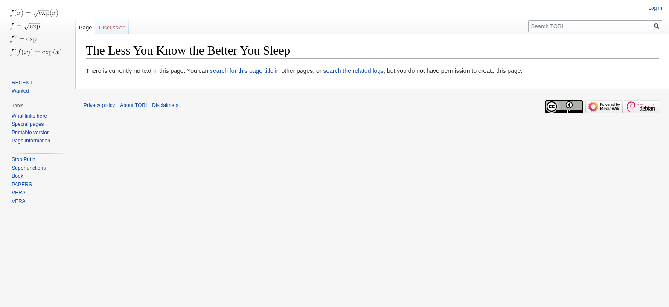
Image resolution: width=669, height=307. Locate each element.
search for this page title (241, 70)
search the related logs (353, 70)
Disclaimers (165, 105)
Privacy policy (99, 105)
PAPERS (22, 185)
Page (85, 27)
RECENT (22, 83)
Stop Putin (23, 159)
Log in (655, 8)
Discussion (112, 27)
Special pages (28, 124)
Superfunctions (29, 168)
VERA (19, 193)
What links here (29, 116)
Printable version (30, 133)
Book (17, 176)
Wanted (20, 91)
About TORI (133, 105)
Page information (31, 141)
